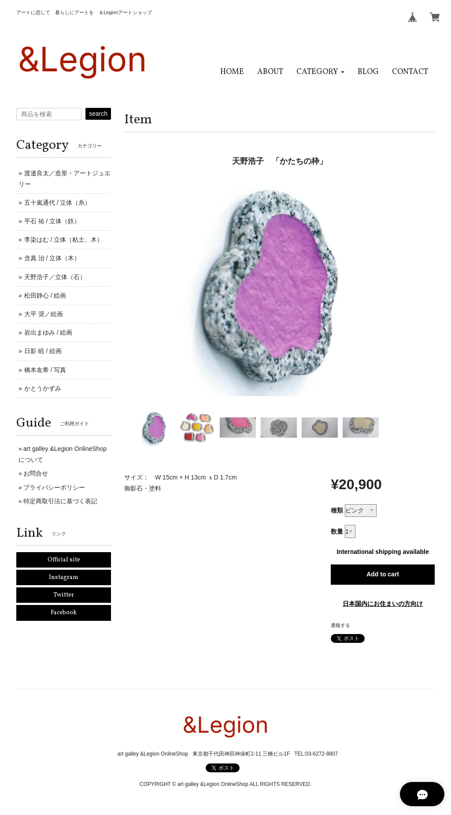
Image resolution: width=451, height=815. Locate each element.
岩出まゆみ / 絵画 (48, 332)
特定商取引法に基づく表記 (60, 501)
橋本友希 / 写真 (45, 369)
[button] (320, 72)
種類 (337, 510)
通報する (340, 625)
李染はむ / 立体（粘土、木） (64, 239)
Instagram (63, 577)
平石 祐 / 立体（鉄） (52, 221)
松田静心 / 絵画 (45, 295)
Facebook (64, 612)
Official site (64, 560)
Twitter (63, 595)
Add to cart (382, 574)
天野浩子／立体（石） (55, 276)
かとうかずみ (42, 388)
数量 (337, 531)
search (98, 113)
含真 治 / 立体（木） (52, 258)
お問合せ (35, 473)
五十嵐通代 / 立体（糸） (57, 202)
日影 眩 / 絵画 (43, 350)
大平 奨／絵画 (43, 313)
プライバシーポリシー (54, 487)
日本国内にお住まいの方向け (383, 603)
